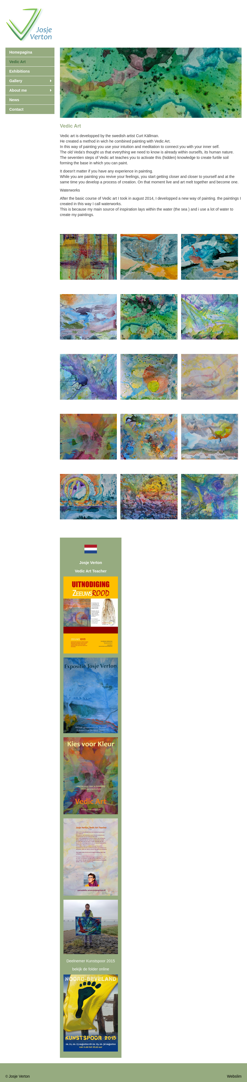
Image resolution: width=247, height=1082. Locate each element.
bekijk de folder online (90, 969)
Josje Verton (19, 1076)
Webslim (234, 1076)
